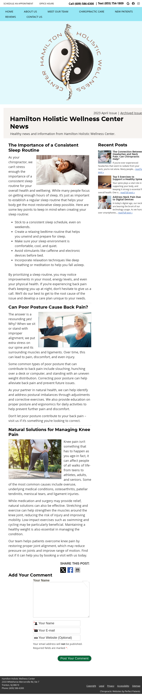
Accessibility (123, 685)
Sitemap (136, 685)
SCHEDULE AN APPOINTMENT (18, 3)
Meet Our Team (58, 11)
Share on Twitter (63, 570)
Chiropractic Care (91, 11)
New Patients (124, 11)
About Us (30, 11)
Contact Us (34, 16)
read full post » (127, 192)
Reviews (10, 16)
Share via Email (78, 570)
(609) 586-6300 (84, 4)
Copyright (91, 685)
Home (9, 11)
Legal (101, 685)
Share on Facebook (70, 570)
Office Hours (46, 3)
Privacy (110, 685)
